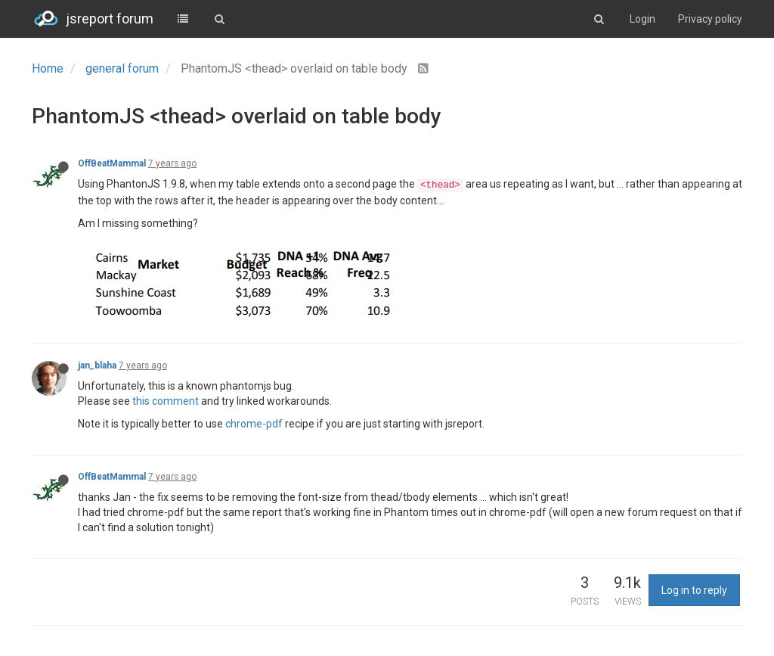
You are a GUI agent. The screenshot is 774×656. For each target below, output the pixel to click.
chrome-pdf (254, 424)
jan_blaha (97, 365)
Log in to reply (694, 590)
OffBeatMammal (112, 163)
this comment (165, 401)
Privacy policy (710, 19)
